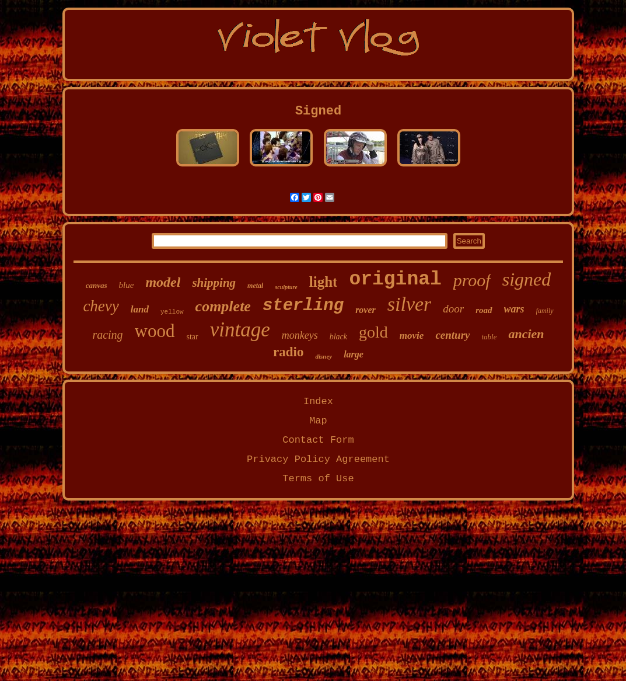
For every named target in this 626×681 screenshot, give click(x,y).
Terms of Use (318, 478)
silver (409, 304)
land (140, 309)
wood (155, 331)
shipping (214, 283)
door (453, 309)
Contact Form (318, 440)
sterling (303, 305)
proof (472, 280)
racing (107, 334)
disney (323, 356)
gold (373, 332)
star (192, 336)
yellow (172, 311)
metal (255, 286)
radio (288, 352)
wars (514, 309)
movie (412, 335)
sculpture (286, 287)
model (162, 282)
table (488, 336)
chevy (100, 306)
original (395, 279)
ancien (526, 333)
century (452, 335)
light (323, 282)
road (483, 310)
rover (365, 310)
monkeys (300, 335)
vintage (240, 329)
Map (318, 420)
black (338, 336)
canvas (96, 285)
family (545, 311)
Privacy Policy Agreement (318, 459)
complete (223, 306)
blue (126, 285)
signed (526, 279)
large (353, 354)
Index (318, 401)
